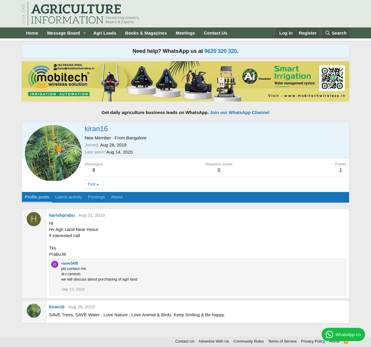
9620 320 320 (220, 51)
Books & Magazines (146, 32)
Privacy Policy (313, 341)
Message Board (63, 32)
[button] (85, 32)
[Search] (336, 32)
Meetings (185, 32)
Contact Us (215, 32)
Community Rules (248, 341)
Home (32, 32)
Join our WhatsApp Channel (239, 112)
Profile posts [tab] (37, 196)
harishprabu (62, 215)
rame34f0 (69, 263)
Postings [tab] (96, 196)
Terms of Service (282, 341)
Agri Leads (104, 32)
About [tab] (117, 196)
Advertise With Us (214, 341)
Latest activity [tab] (68, 196)
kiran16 (57, 306)
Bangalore (136, 137)
